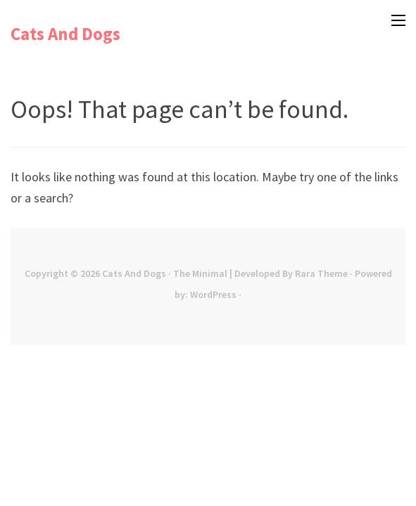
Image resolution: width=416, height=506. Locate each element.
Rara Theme (321, 273)
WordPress (213, 294)
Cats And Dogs (65, 33)
